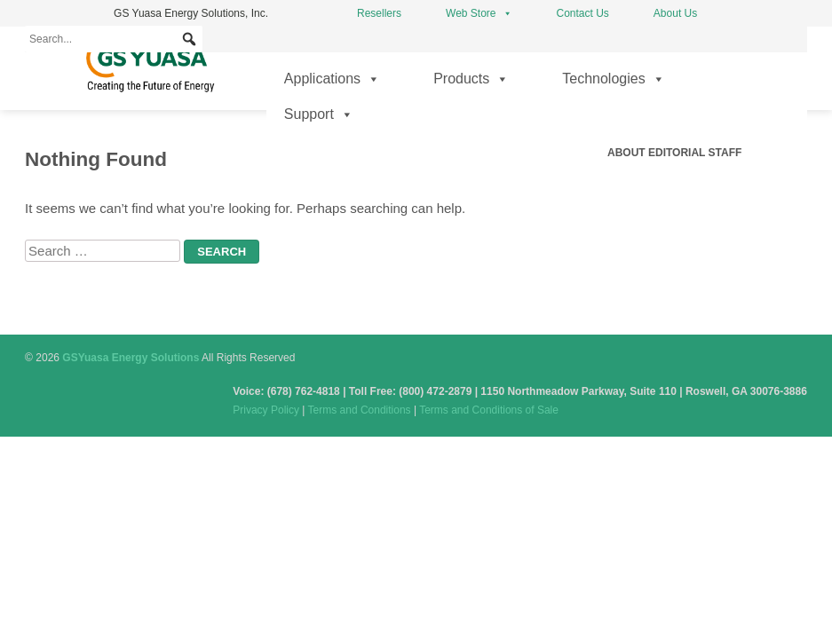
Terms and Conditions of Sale (489, 410)
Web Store (478, 13)
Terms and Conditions (359, 410)
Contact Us (583, 13)
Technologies (613, 79)
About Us (675, 13)
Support (318, 114)
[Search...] (113, 39)
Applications (332, 79)
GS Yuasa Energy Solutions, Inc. (191, 13)
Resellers (379, 13)
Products (471, 79)
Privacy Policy (266, 410)
